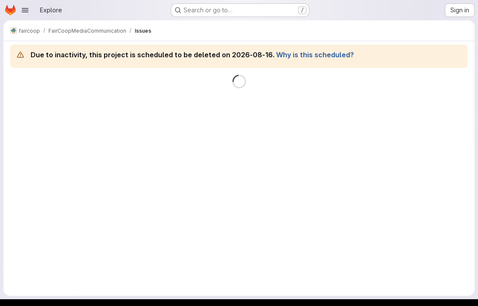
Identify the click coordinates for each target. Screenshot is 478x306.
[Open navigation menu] (25, 10)
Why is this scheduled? (315, 55)
